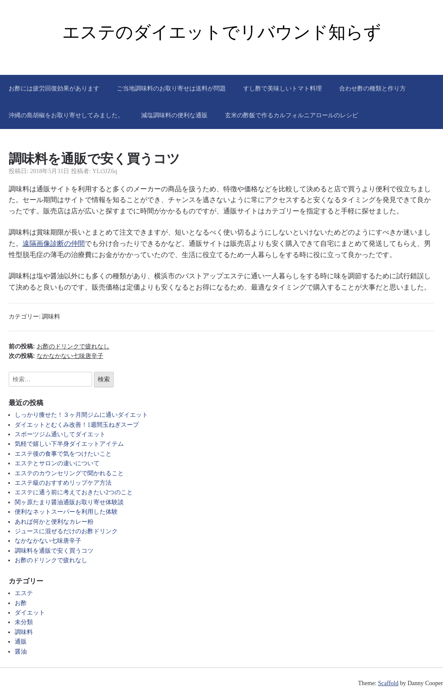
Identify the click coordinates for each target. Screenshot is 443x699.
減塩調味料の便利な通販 (174, 115)
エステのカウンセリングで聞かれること (69, 473)
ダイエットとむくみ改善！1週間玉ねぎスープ (77, 425)
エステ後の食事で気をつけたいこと (63, 454)
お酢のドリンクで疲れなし (51, 560)
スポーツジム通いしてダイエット (60, 434)
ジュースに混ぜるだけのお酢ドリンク (66, 531)
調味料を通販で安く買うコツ (54, 551)
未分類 (24, 622)
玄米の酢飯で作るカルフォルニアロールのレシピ (291, 115)
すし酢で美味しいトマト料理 (282, 88)
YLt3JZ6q (104, 171)
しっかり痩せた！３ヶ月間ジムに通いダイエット (81, 415)
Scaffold (388, 683)
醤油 (21, 651)
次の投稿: (56, 355)
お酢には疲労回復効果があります (54, 88)
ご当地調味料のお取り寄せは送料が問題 (171, 88)
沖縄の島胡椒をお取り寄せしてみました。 (66, 115)
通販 (21, 641)
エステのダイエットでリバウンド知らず (221, 32)
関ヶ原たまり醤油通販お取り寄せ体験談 (69, 502)
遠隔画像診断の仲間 (53, 243)
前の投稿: (59, 346)
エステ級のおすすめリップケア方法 (63, 483)
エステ (24, 593)
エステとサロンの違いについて (57, 463)
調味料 (51, 316)
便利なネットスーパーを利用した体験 (66, 512)
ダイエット (30, 612)
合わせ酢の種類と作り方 (372, 88)
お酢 (21, 603)
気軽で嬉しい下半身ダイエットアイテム (69, 444)
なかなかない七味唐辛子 (48, 541)
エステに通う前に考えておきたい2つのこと (74, 492)
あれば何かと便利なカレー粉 (54, 522)
